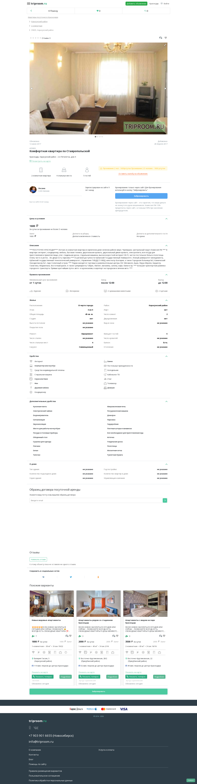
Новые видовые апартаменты (46, 620)
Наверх (190, 780)
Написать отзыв (38, 559)
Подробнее (65, 677)
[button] (165, 3)
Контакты (34, 754)
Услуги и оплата (106, 749)
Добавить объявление (136, 3)
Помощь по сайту (37, 764)
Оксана (41, 188)
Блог (31, 759)
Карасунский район (39, 21)
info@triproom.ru (41, 741)
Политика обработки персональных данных (50, 780)
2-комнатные (36, 26)
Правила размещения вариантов (45, 771)
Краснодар (34, 157)
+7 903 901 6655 (40, 735)
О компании (35, 749)
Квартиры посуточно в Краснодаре (43, 17)
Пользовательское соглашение (44, 775)
